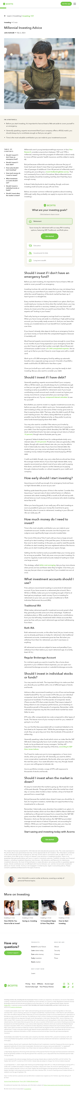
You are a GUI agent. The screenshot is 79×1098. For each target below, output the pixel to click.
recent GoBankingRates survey (57, 172)
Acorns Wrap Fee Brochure (11, 1081)
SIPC (9, 1005)
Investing (7, 22)
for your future (38, 947)
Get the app (66, 4)
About (56, 947)
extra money (37, 954)
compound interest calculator (57, 397)
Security (57, 950)
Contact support (12, 953)
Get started (49, 236)
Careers (57, 954)
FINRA (6, 1005)
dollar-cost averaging (47, 565)
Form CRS (23, 1081)
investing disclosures (16, 1007)
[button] (72, 987)
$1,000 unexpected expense (58, 348)
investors (36, 958)
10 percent (28, 434)
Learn (33, 973)
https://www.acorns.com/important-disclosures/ (57, 1085)
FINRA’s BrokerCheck (32, 1081)
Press (56, 958)
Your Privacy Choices (47, 987)
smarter (36, 962)
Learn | (10, 16)
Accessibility (27, 1089)
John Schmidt (9, 33)
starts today (37, 950)
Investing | (17, 16)
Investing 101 (28, 16)
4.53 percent (41, 442)
